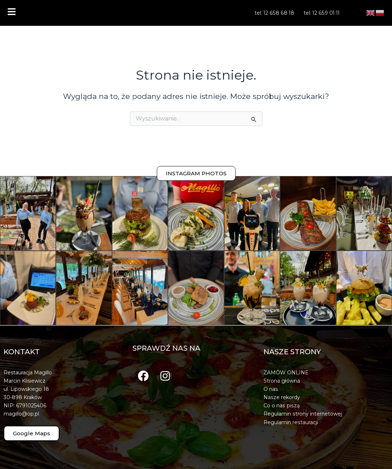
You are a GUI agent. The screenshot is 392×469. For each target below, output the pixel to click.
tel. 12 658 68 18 (274, 13)
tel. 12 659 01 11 (321, 13)
